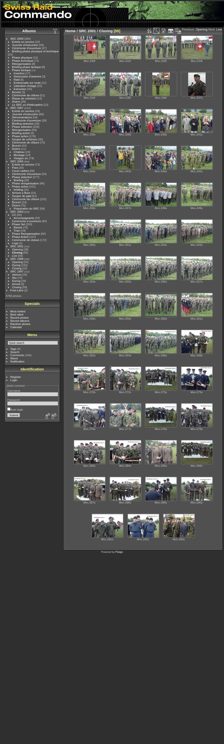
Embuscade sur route (27, 82)
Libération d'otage (25, 85)
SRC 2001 (16, 246)
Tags (13, 348)
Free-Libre (16, 290)
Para (15, 167)
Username (13, 390)
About (14, 358)
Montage (19, 155)
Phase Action (20, 236)
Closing (17, 252)
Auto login (15, 409)
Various (17, 274)
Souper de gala (21, 195)
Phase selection (22, 126)
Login (13, 380)
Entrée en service (23, 41)
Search (14, 351)
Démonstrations (22, 117)
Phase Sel (18, 224)
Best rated (16, 314)
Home (70, 31)
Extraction (20, 88)
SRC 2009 (16, 38)
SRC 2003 (16, 211)
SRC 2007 (16, 107)
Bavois (18, 227)
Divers (16, 101)
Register (15, 376)
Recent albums (19, 320)
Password (13, 399)
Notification (17, 361)
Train (17, 230)
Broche (16, 92)
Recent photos (19, 317)
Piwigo (119, 551)
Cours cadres (20, 170)
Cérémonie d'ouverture (26, 48)
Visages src (21, 158)
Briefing (18, 180)
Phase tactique (21, 70)
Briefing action (21, 133)
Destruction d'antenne (27, 76)
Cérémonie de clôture (25, 95)
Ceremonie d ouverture (26, 221)
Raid (17, 79)
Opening (17, 249)
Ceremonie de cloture (25, 239)
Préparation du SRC (26, 208)
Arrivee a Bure (21, 192)
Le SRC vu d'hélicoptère (27, 104)
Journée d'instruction (25, 44)
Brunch (16, 145)
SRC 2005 (16, 161)
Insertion (19, 73)
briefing (18, 189)
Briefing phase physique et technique (35, 51)
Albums (29, 31)
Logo (15, 243)
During (16, 265)
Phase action (20, 136)
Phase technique (22, 60)
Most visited (17, 311)
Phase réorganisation (25, 183)
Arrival (16, 284)
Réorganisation (21, 63)
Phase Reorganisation (26, 233)
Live (14, 255)
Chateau (19, 151)
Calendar (16, 327)
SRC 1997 (16, 271)
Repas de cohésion (24, 98)
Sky (14, 277)
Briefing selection (23, 123)
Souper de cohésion (25, 139)
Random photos (20, 323)
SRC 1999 (16, 258)
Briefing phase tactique (26, 66)
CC (14, 214)
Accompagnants (24, 217)
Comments (17, 355)
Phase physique (22, 57)
